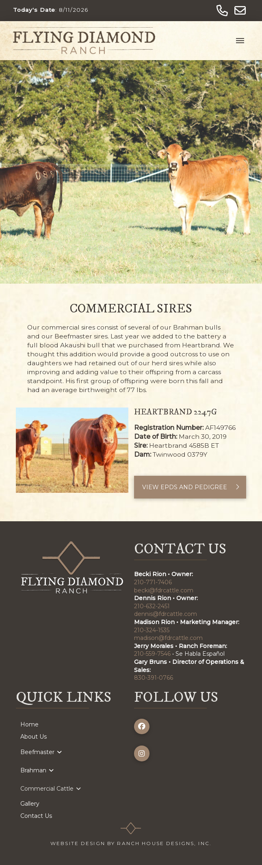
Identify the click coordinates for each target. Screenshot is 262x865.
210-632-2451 (152, 606)
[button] (240, 41)
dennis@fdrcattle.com (165, 614)
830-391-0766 (153, 677)
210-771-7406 (153, 582)
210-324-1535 (151, 630)
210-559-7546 (152, 653)
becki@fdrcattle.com (163, 590)
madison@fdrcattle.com (168, 638)
